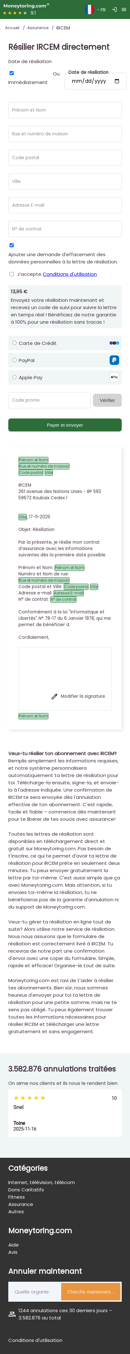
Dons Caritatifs (26, 1189)
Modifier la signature (78, 696)
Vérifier (107, 400)
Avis (13, 1252)
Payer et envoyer (65, 425)
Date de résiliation (30, 61)
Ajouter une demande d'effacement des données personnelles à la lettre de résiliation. (63, 258)
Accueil (12, 27)
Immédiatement (28, 82)
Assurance (38, 27)
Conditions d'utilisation (70, 274)
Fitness (16, 1197)
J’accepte (57, 274)
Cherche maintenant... (90, 1291)
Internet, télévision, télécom (41, 1182)
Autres (16, 1211)
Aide (13, 1244)
